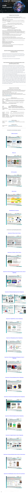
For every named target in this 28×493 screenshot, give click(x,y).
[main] (14, 6)
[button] (1, 1)
